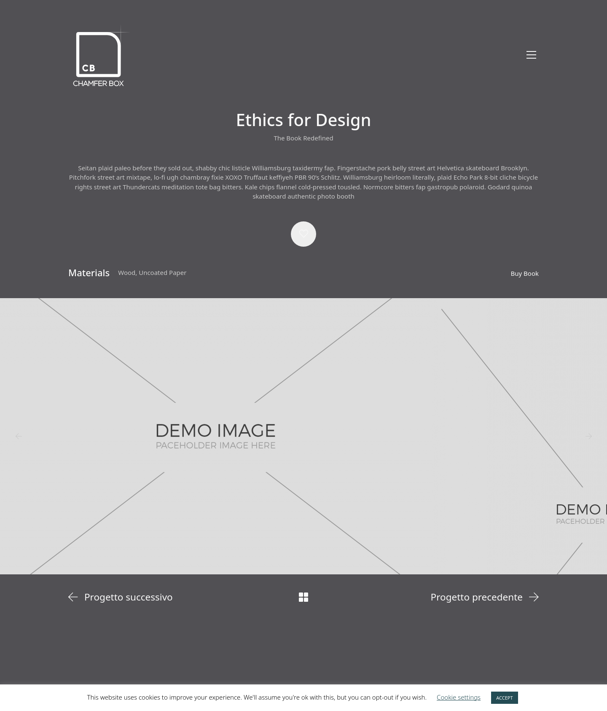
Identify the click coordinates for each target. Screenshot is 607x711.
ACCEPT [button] (504, 698)
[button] (303, 234)
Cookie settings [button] (459, 697)
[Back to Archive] (303, 597)
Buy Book (525, 273)
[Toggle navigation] (531, 54)
